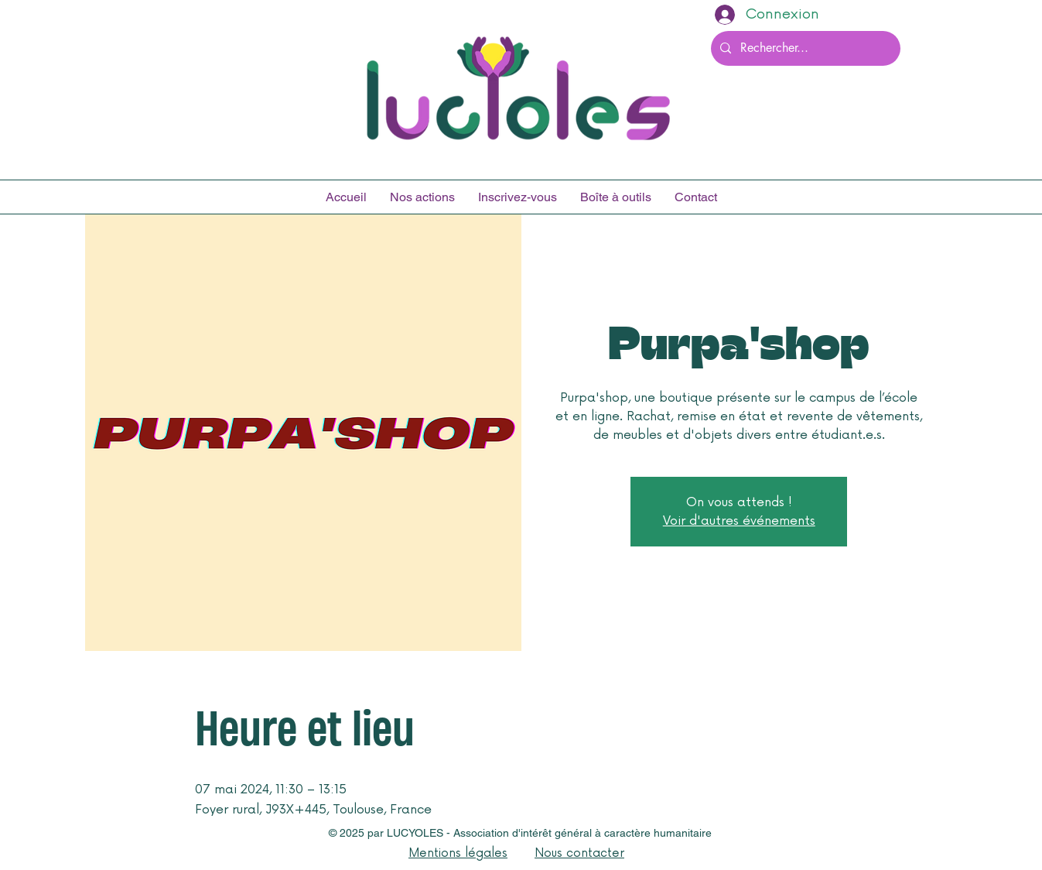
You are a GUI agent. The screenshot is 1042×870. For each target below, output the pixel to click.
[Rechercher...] (804, 48)
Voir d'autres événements (739, 521)
